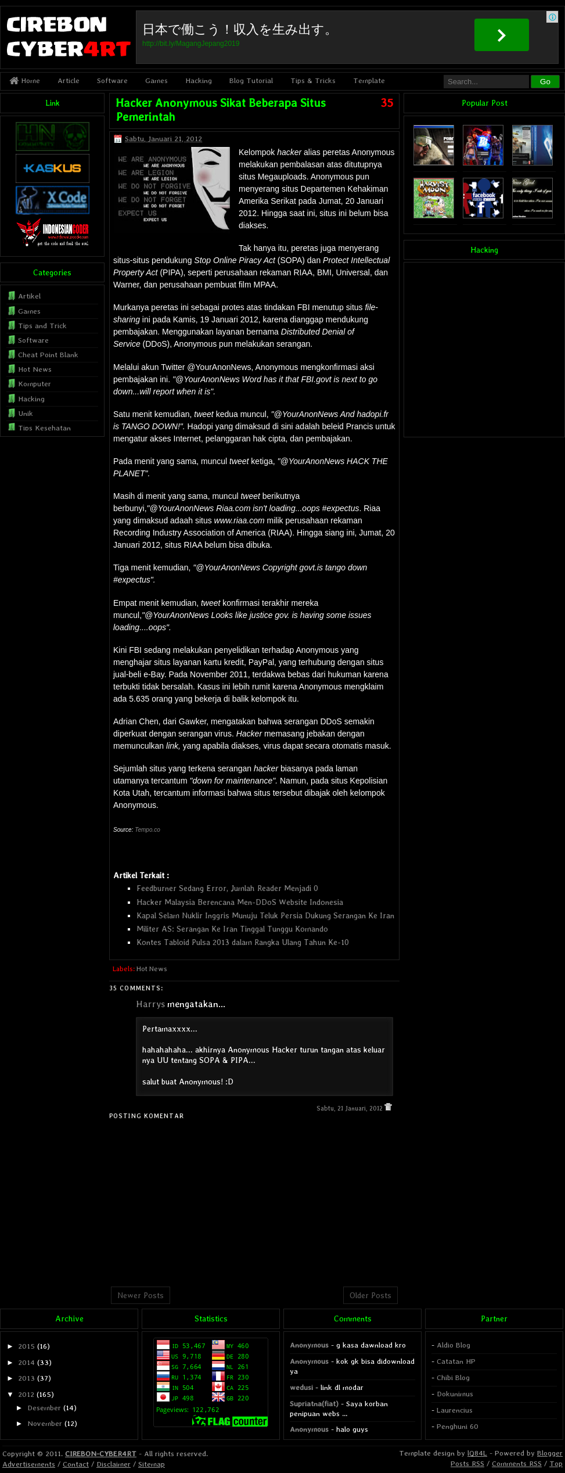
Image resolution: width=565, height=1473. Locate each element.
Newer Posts (140, 1295)
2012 (26, 1394)
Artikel (29, 296)
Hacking (198, 80)
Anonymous (309, 1345)
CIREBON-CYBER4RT (100, 1453)
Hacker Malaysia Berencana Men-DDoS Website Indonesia (239, 902)
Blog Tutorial (251, 80)
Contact (76, 1464)
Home (24, 80)
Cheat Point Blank (48, 354)
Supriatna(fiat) (314, 1403)
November (44, 1423)
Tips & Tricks (313, 80)
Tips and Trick (42, 325)
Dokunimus (455, 1393)
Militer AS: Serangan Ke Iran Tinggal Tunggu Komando (232, 928)
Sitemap (151, 1464)
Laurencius (455, 1410)
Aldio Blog (453, 1345)
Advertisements (28, 1464)
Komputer (34, 383)
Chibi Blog (453, 1377)
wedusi (301, 1387)
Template (369, 80)
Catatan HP (456, 1361)
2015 (26, 1346)
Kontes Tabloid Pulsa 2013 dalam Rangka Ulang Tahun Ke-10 (242, 942)
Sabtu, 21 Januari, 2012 (350, 1108)
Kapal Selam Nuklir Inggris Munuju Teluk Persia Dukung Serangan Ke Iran (265, 915)
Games (156, 80)
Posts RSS (467, 1463)
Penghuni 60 (457, 1426)
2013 (26, 1378)
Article (68, 80)
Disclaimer (113, 1464)
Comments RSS (517, 1463)
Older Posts (370, 1295)
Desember (44, 1407)
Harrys (150, 1003)
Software (112, 80)
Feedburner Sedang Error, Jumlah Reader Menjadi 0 (227, 888)
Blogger (550, 1453)
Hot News (151, 969)
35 (386, 103)
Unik (25, 413)
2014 (26, 1362)
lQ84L (477, 1453)
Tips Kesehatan (44, 427)
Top (556, 1463)
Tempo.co (147, 830)
